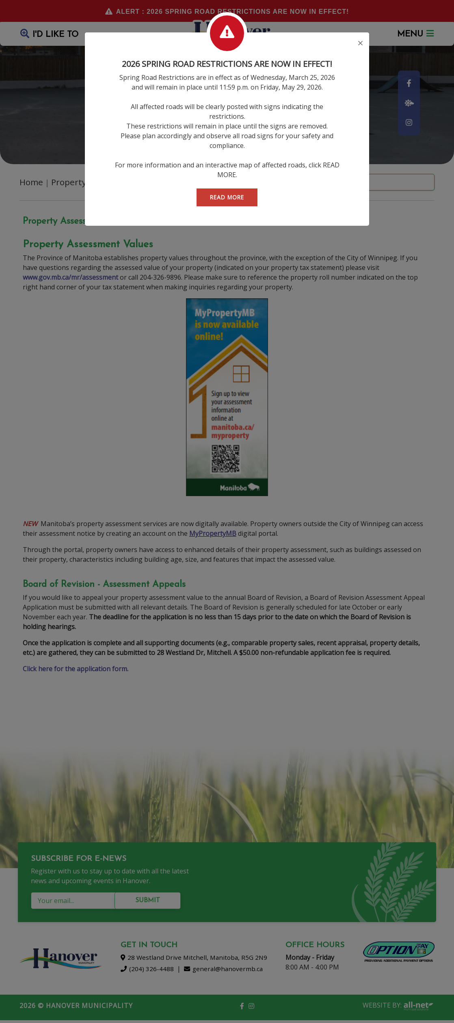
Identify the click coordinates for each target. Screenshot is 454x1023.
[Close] (360, 43)
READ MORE (227, 197)
